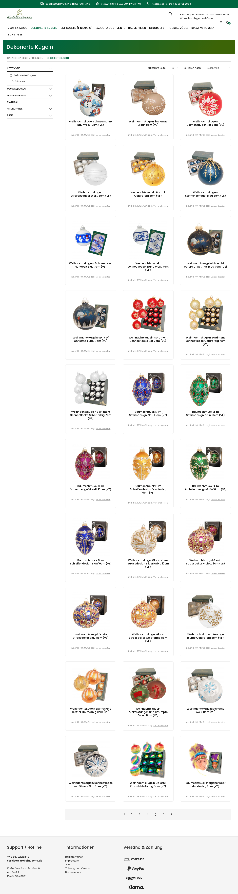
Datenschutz (73, 872)
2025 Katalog (17, 28)
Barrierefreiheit (74, 857)
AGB (67, 864)
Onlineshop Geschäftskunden (25, 58)
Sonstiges (15, 34)
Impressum (72, 860)
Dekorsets (156, 28)
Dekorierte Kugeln (44, 28)
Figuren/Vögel (177, 28)
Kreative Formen (202, 28)
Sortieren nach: (192, 68)
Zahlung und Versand (78, 868)
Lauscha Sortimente (109, 28)
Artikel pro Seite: (157, 68)
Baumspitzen (136, 28)
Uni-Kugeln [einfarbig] (76, 28)
